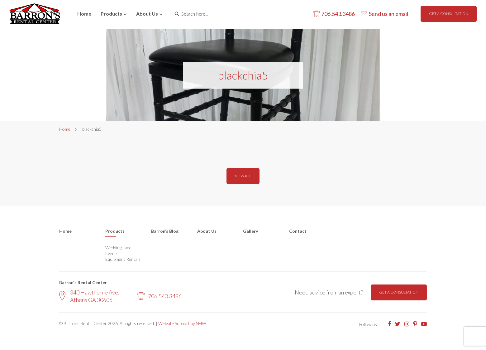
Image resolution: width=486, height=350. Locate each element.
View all (243, 175)
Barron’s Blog (165, 231)
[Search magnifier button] (176, 13)
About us (147, 14)
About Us (207, 231)
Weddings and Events (118, 250)
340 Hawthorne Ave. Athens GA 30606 (89, 296)
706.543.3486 (159, 296)
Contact (298, 231)
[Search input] (207, 13)
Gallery (250, 231)
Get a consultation (448, 13)
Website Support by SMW (182, 323)
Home (84, 14)
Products (111, 14)
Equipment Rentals (123, 259)
